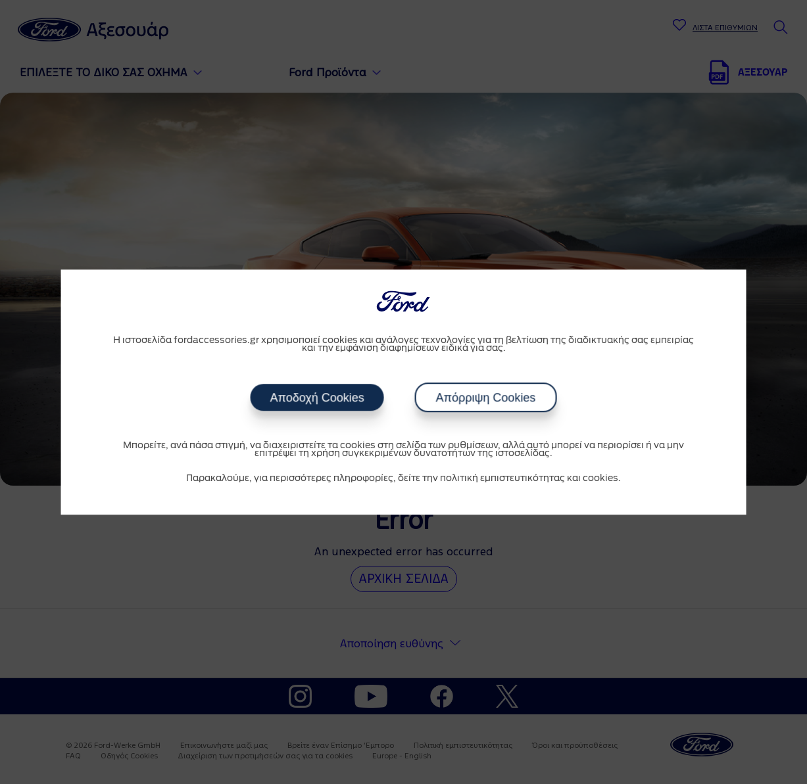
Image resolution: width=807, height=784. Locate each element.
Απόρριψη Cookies (485, 397)
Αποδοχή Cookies (317, 397)
